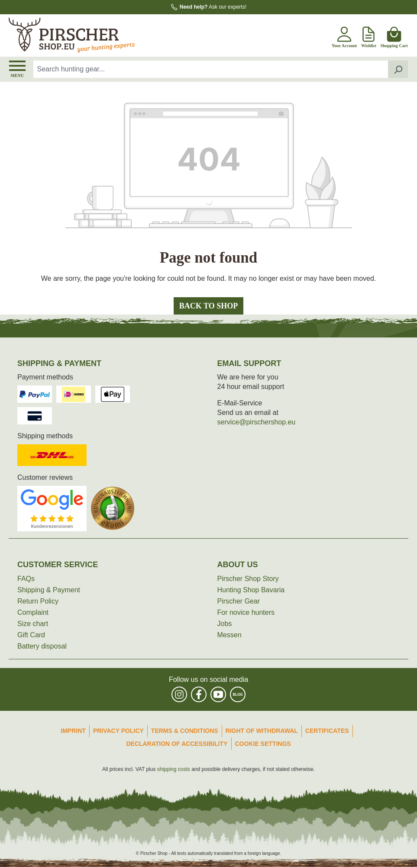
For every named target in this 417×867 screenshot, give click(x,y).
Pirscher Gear (238, 601)
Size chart (32, 623)
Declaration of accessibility (176, 743)
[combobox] (211, 69)
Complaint (32, 612)
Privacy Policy (118, 730)
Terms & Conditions (184, 730)
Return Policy (37, 601)
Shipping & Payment (48, 590)
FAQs (26, 578)
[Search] (398, 69)
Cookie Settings (263, 743)
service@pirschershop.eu (256, 422)
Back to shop (208, 306)
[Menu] (17, 69)
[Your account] (344, 35)
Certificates (327, 730)
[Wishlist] (368, 35)
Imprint (73, 730)
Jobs (224, 623)
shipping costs (173, 769)
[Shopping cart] (394, 35)
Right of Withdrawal (262, 730)
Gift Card (31, 635)
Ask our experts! (213, 7)
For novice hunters (246, 612)
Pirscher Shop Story (248, 578)
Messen (229, 635)
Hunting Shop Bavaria (251, 590)
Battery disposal (42, 646)
